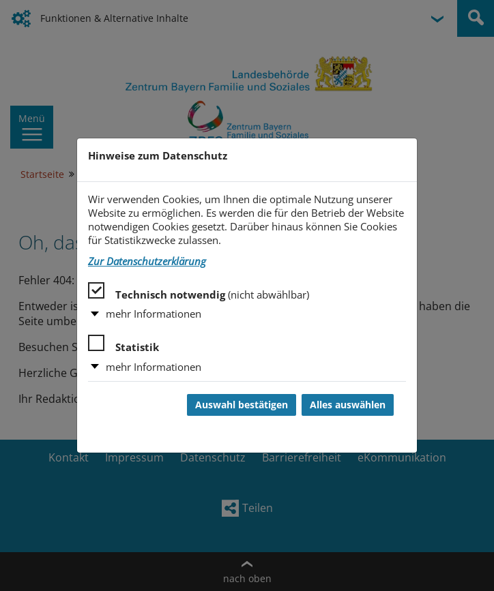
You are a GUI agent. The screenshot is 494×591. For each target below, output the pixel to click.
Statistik (123, 344)
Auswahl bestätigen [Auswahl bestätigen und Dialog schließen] (241, 405)
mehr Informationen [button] (153, 313)
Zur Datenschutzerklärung (147, 261)
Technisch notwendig (198, 291)
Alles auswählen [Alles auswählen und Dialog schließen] (348, 405)
